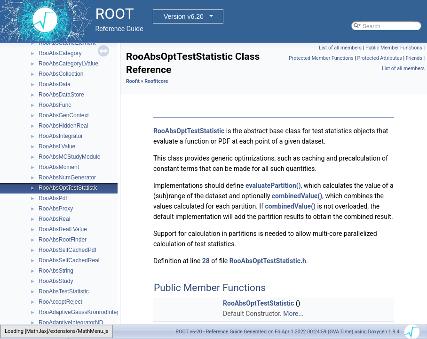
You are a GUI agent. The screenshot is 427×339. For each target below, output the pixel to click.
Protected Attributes (379, 58)
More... (293, 313)
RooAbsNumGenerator (67, 177)
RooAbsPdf (53, 198)
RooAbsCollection (61, 74)
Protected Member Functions (321, 58)
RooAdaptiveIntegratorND (71, 322)
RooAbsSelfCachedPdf (67, 250)
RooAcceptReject (60, 302)
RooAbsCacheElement (67, 43)
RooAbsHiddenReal (63, 125)
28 (206, 261)
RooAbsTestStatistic (64, 291)
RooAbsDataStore (61, 94)
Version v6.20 (184, 16)
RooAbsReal (54, 219)
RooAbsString (56, 270)
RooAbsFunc (55, 105)
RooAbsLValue (57, 146)
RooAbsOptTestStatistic (68, 188)
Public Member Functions (393, 48)
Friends (414, 58)
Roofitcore (156, 81)
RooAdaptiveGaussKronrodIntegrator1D (89, 312)
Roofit (133, 81)
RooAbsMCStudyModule (69, 156)
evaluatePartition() (273, 185)
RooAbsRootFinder (63, 239)
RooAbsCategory (60, 53)
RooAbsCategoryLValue (68, 63)
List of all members (340, 48)
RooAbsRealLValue (63, 229)
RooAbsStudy (56, 281)
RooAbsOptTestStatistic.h (267, 261)
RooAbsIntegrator (61, 136)
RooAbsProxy (56, 208)
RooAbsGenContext (64, 115)
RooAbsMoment (59, 167)
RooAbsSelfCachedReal (69, 260)
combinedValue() (297, 196)
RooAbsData (55, 84)
